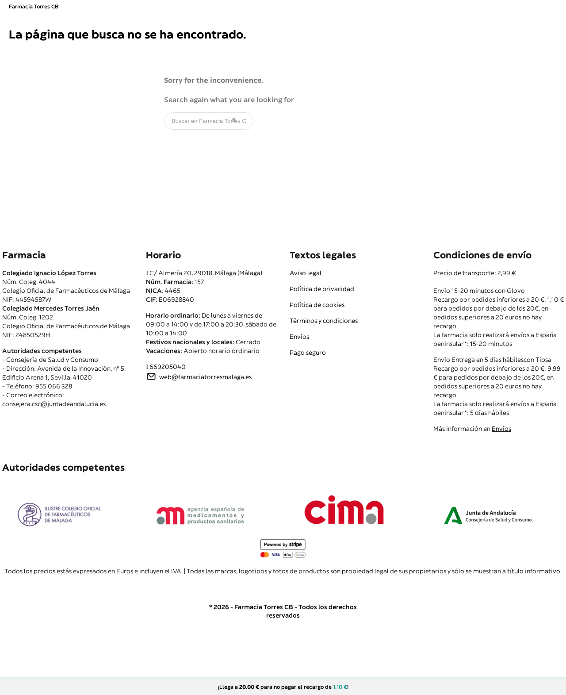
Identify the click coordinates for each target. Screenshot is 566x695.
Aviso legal (305, 273)
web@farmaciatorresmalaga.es (205, 377)
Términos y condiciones (324, 321)
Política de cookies (317, 305)
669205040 (167, 367)
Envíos (299, 337)
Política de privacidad (322, 289)
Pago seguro (308, 353)
